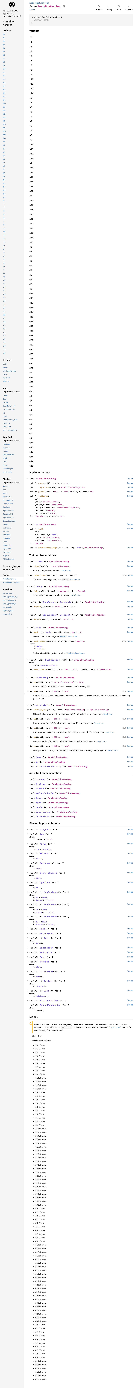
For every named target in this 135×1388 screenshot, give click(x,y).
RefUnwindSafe (44, 793)
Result (67, 492)
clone (37, 566)
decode (37, 606)
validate (43, 496)
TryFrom (48, 971)
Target (50, 510)
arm (47, 3)
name (40, 483)
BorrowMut (46, 863)
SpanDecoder (50, 602)
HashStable (51, 659)
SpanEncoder (50, 614)
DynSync (40, 784)
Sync (38, 802)
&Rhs (56, 691)
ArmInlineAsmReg (46, 478)
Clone (39, 561)
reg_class (43, 487)
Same (42, 957)
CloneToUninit (48, 872)
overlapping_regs (48, 547)
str (68, 483)
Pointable (46, 952)
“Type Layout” (115, 1027)
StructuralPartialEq (48, 766)
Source (32, 9)
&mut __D (60, 606)
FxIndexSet (64, 507)
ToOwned (44, 961)
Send (38, 798)
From (42, 928)
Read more (66, 570)
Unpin (39, 807)
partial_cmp (40, 710)
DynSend (40, 779)
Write (55, 534)
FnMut (80, 547)
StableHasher (104, 669)
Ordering (103, 710)
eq (35, 682)
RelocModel (58, 504)
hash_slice (40, 641)
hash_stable (40, 669)
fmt (35, 591)
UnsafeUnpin (43, 812)
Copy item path (64, 6)
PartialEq (42, 677)
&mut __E (68, 619)
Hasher (49, 632)
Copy (38, 757)
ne (35, 691)
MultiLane (40, 996)
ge (35, 746)
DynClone (45, 882)
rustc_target (34, 3)
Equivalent (50, 892)
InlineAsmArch (51, 502)
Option (50, 540)
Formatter (61, 591)
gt (35, 737)
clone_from (40, 575)
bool (52, 513)
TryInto (48, 981)
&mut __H (77, 632)
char (57, 540)
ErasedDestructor (50, 1005)
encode (37, 619)
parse (41, 492)
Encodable (66, 614)
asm (42, 3)
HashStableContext (48, 665)
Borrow (44, 853)
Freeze (40, 788)
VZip (46, 990)
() (45, 516)
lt (35, 719)
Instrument (46, 933)
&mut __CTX (71, 669)
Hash (38, 627)
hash (36, 632)
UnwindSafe (42, 816)
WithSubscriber (49, 1000)
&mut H (80, 641)
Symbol (74, 507)
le (35, 728)
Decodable (66, 602)
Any (42, 834)
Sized (42, 649)
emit (40, 529)
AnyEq (43, 843)
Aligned (44, 829)
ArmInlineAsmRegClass (73, 487)
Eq (37, 761)
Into (46, 938)
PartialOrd (42, 705)
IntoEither (46, 947)
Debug (39, 586)
